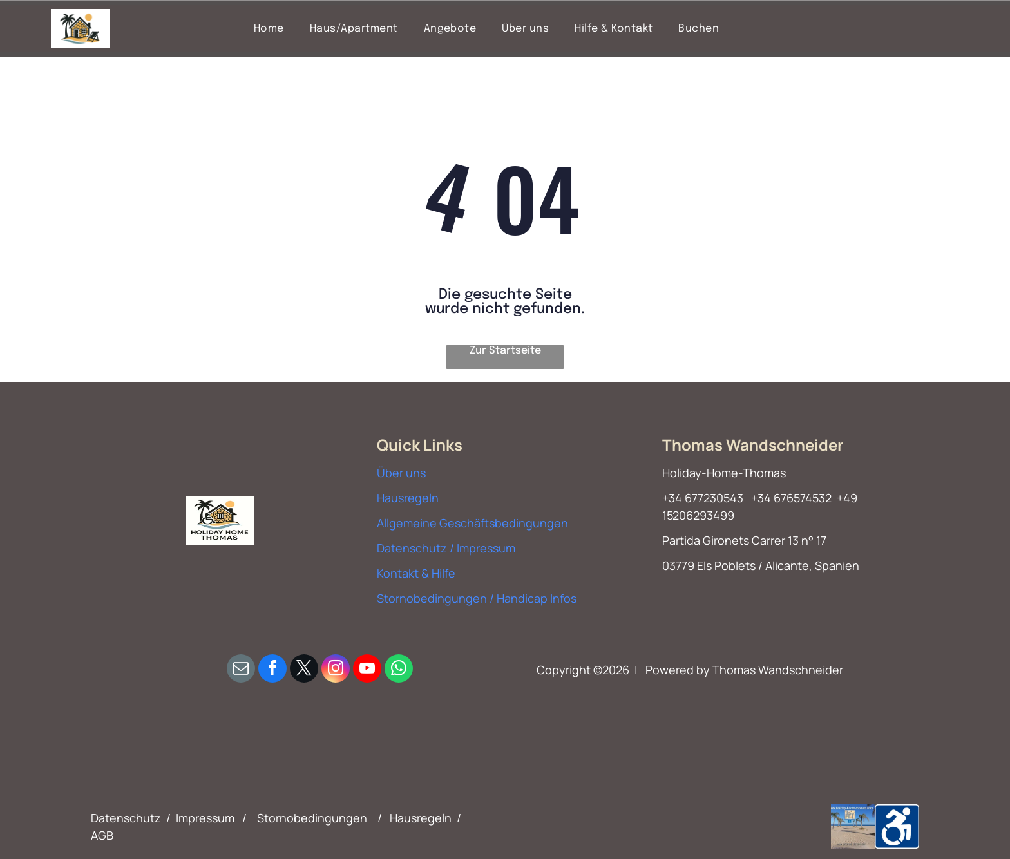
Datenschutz (126, 818)
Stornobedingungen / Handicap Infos (476, 598)
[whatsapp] (399, 670)
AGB (102, 835)
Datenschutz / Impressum (446, 548)
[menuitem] (269, 28)
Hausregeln (408, 497)
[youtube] (367, 670)
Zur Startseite (505, 350)
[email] (241, 670)
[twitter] (304, 670)
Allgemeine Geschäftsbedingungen (472, 523)
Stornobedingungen (312, 818)
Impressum (205, 818)
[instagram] (335, 670)
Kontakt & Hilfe (416, 573)
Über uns (401, 472)
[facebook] (272, 670)
